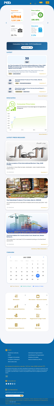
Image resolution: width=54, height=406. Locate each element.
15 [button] (27, 272)
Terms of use (8, 405)
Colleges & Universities (14, 358)
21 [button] (21, 276)
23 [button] (32, 276)
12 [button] (11, 272)
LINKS (8, 351)
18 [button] (43, 272)
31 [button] (37, 281)
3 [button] (37, 264)
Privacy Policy (17, 405)
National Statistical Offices (35, 360)
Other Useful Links (12, 363)
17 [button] (37, 272)
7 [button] (21, 268)
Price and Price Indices (25, 83)
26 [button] (11, 281)
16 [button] (32, 272)
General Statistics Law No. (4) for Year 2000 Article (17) (26, 368)
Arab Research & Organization (36, 356)
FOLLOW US (10, 382)
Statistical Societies (33, 358)
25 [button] (43, 276)
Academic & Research (14, 360)
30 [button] (32, 281)
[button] (47, 2)
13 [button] (16, 272)
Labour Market (16, 73)
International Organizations (35, 354)
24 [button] (37, 276)
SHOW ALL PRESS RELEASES (39, 249)
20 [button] (16, 276)
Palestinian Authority (13, 354)
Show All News (42, 96)
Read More (44, 172)
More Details (43, 134)
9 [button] (32, 268)
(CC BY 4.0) (13, 403)
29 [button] (27, 281)
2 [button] (32, 264)
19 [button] (11, 276)
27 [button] (16, 281)
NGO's (9, 356)
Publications (19, 91)
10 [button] (37, 268)
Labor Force (26, 91)
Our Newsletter (11, 391)
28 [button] (21, 281)
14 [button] (21, 272)
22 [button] (27, 276)
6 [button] (16, 268)
